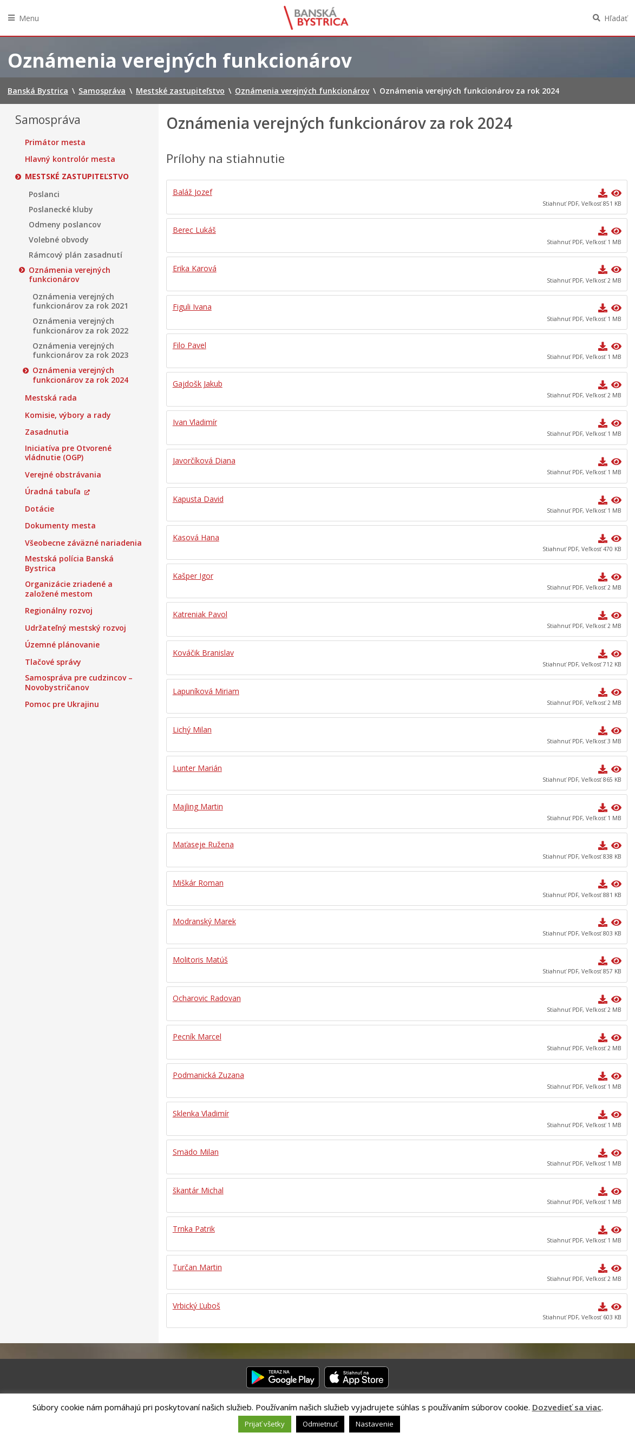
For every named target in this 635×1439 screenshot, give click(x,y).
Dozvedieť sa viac (566, 1407)
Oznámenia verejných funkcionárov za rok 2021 (80, 301)
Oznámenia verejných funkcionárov (69, 274)
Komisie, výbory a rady (68, 415)
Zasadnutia (47, 432)
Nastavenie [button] (375, 1424)
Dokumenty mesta (60, 526)
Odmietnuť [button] (320, 1424)
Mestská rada (51, 398)
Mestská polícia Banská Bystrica (69, 563)
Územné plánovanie (62, 645)
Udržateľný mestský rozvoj (75, 628)
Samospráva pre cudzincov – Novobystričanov (79, 682)
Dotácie (39, 509)
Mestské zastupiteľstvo (77, 176)
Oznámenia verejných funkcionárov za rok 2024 (80, 374)
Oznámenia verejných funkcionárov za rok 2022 (80, 325)
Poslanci (44, 194)
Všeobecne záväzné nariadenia (83, 543)
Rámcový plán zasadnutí (75, 255)
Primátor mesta (55, 142)
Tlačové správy (53, 662)
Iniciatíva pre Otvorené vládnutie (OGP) (68, 452)
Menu (29, 18)
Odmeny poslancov (65, 225)
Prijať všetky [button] (265, 1424)
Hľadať (615, 18)
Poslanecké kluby (61, 209)
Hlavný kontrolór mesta (70, 159)
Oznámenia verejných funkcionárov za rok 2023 (80, 350)
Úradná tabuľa (53, 491)
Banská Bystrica (316, 18)
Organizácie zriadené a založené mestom (69, 588)
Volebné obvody (59, 240)
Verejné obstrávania (63, 475)
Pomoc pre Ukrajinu (62, 704)
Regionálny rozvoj (59, 611)
